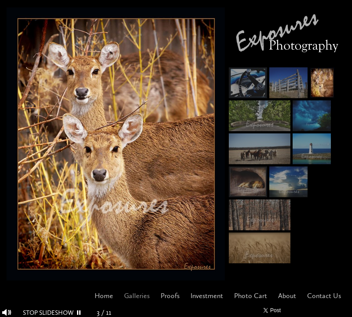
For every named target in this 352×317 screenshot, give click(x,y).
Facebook (294, 310)
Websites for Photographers (345, 310)
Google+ (332, 310)
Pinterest (320, 310)
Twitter (307, 310)
